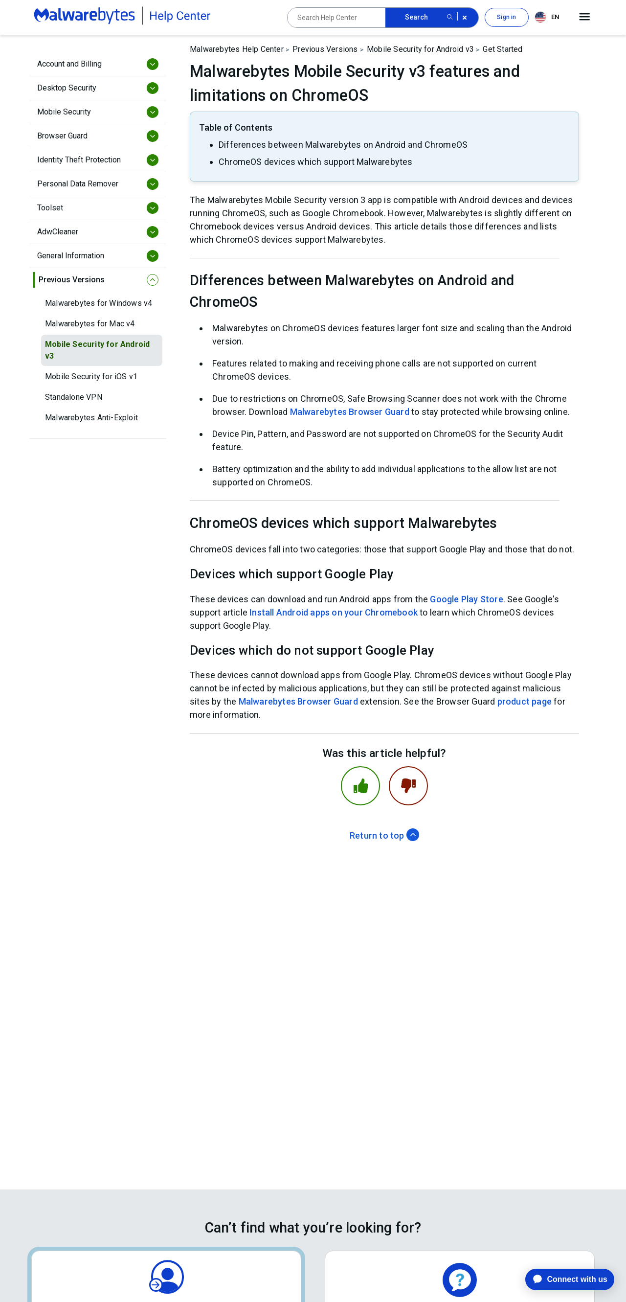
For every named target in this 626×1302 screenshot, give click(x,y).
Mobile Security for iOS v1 (91, 376)
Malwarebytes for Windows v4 (98, 303)
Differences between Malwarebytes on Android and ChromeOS (343, 144)
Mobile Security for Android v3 (97, 350)
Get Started (502, 49)
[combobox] (549, 17)
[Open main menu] (585, 17)
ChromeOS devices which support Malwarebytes (316, 162)
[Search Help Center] (336, 17)
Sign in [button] (506, 17)
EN (547, 17)
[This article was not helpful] (408, 785)
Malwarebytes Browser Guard (349, 412)
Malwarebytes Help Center (237, 49)
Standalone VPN (73, 397)
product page (524, 701)
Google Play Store (466, 599)
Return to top (384, 835)
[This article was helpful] (360, 785)
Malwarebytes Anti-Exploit (91, 417)
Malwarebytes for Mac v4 (90, 323)
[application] (562, 1279)
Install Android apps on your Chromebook (333, 612)
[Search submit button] (450, 17)
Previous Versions (325, 49)
